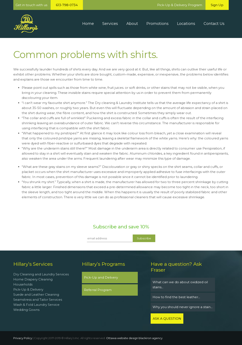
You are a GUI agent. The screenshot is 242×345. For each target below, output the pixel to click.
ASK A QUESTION (167, 319)
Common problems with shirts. (85, 55)
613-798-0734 (67, 5)
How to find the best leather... (176, 297)
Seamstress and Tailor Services (38, 300)
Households (22, 284)
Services (110, 23)
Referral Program (98, 290)
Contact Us (214, 23)
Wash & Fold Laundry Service (36, 305)
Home (88, 23)
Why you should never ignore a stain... (182, 307)
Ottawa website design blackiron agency (134, 338)
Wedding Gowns (26, 310)
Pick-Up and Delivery (101, 277)
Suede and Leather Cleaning (36, 294)
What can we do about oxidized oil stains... (180, 284)
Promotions (157, 23)
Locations (186, 23)
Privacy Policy (22, 338)
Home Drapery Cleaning (33, 279)
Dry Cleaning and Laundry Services (41, 274)
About (132, 23)
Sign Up (217, 5)
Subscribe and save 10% (121, 227)
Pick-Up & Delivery (28, 289)
